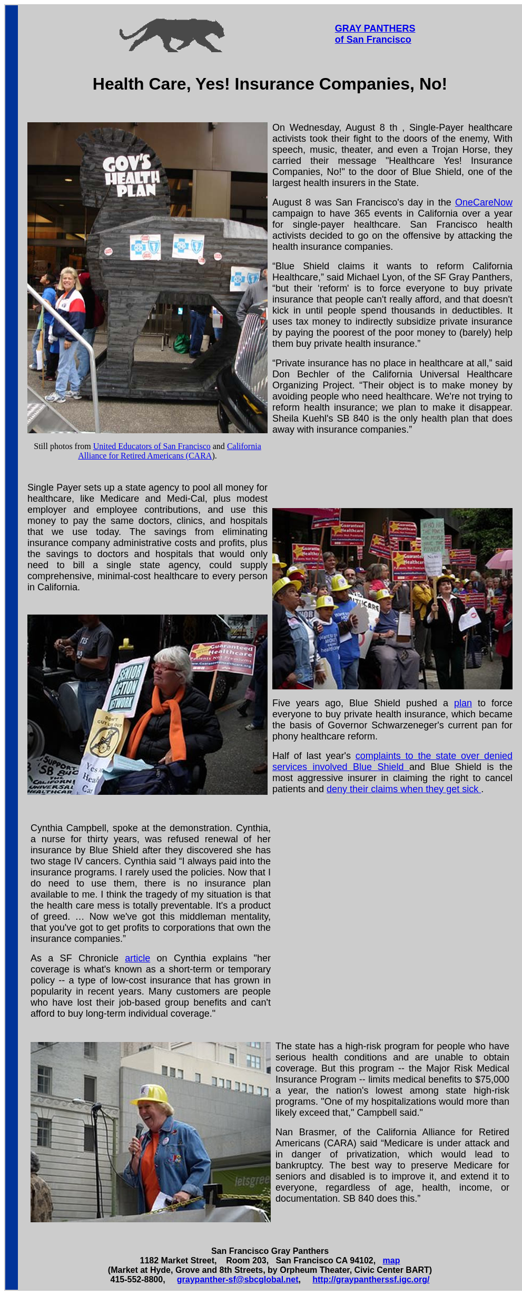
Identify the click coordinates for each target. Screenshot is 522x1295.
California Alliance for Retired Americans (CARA (169, 451)
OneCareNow (484, 202)
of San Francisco (373, 39)
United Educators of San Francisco (152, 446)
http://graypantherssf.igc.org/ (370, 1279)
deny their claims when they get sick (404, 789)
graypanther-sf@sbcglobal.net (238, 1279)
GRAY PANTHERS (375, 28)
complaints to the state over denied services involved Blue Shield (392, 761)
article (137, 958)
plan (463, 703)
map (391, 1260)
